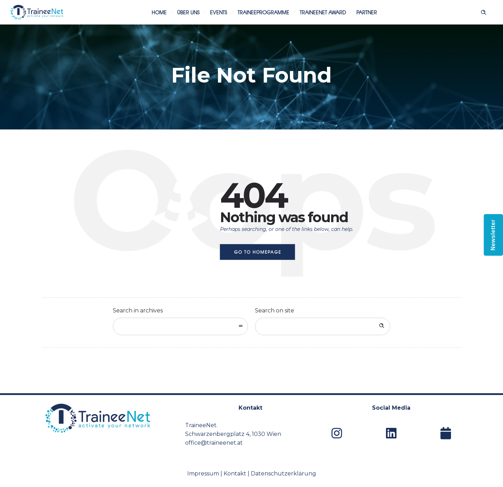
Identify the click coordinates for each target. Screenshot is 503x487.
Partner (366, 12)
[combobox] (180, 326)
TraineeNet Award (323, 12)
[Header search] (483, 11)
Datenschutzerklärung (283, 473)
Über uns (188, 12)
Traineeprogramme (263, 12)
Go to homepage (257, 252)
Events (218, 12)
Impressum (203, 473)
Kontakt (235, 473)
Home (159, 12)
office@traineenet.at (214, 442)
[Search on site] (322, 326)
